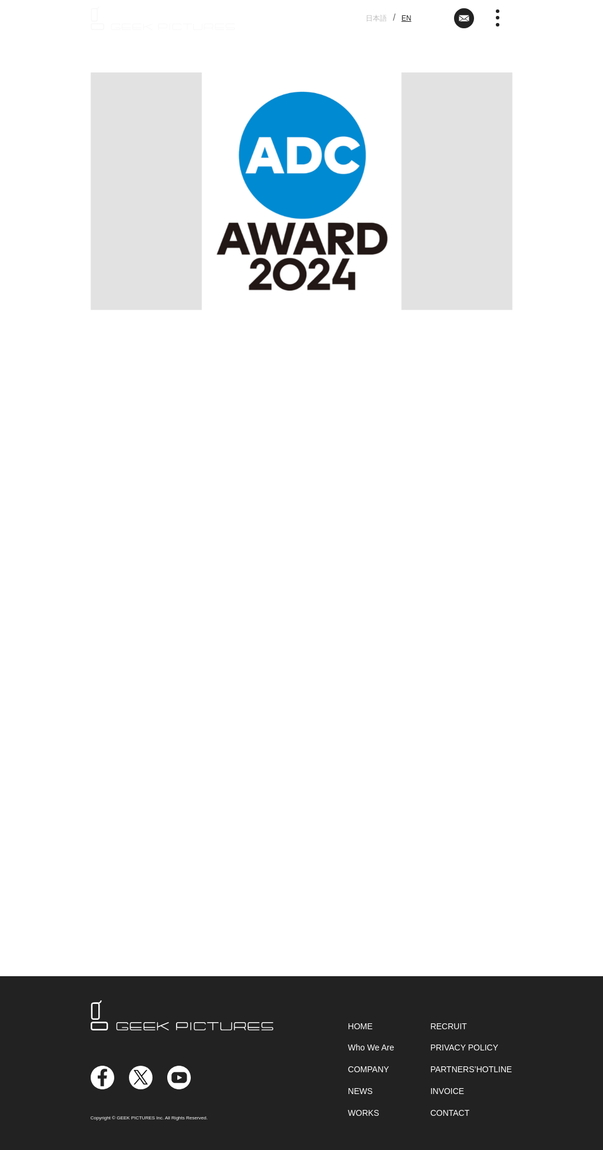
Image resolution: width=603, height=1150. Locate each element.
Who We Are (371, 1047)
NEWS (360, 1091)
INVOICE (447, 1091)
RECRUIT (448, 1026)
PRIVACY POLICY (464, 1047)
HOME (360, 1026)
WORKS (363, 1113)
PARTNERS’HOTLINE (471, 1069)
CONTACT (450, 1113)
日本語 (376, 18)
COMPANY (368, 1069)
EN (407, 18)
